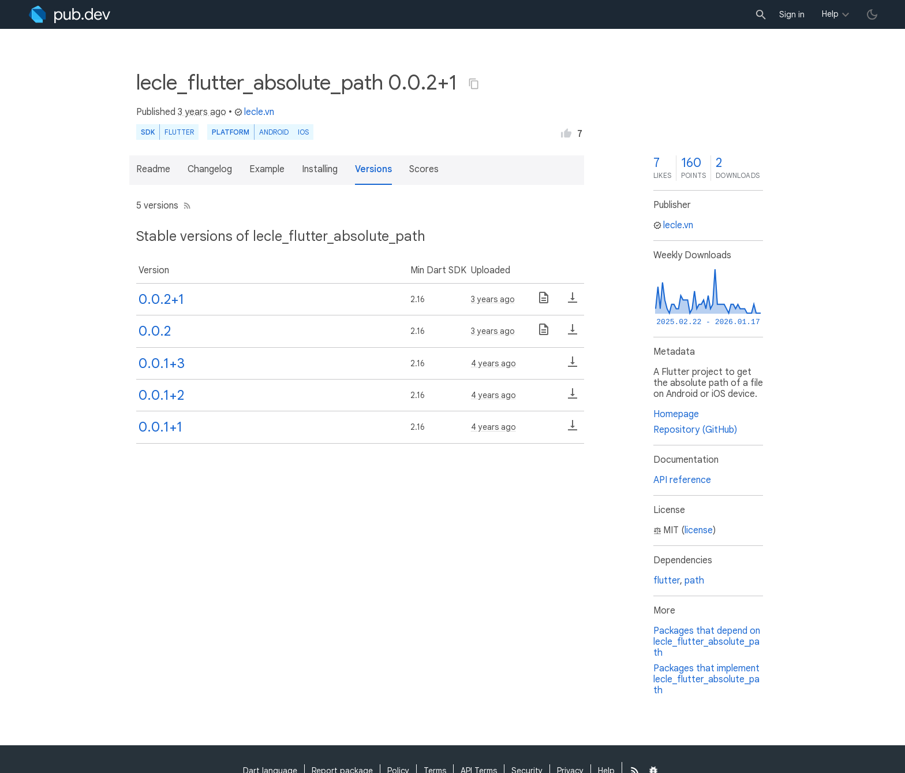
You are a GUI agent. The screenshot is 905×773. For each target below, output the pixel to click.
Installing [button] (320, 169)
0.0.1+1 (160, 427)
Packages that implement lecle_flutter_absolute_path (706, 679)
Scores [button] (424, 169)
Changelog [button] (210, 169)
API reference (682, 480)
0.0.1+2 (161, 395)
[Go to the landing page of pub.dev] (69, 14)
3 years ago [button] (202, 112)
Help (830, 14)
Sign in (792, 14)
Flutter (179, 132)
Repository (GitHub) (695, 430)
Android (274, 132)
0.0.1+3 (162, 363)
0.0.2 (155, 331)
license (699, 530)
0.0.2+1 (161, 299)
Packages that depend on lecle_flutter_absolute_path (706, 642)
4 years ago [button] (493, 363)
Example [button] (267, 169)
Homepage (676, 414)
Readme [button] (153, 169)
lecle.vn (254, 112)
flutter (666, 580)
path (694, 580)
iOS (303, 132)
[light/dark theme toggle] (872, 14)
